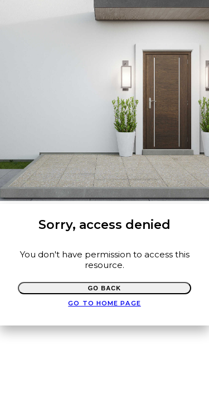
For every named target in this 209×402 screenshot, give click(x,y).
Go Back (104, 288)
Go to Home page (104, 303)
